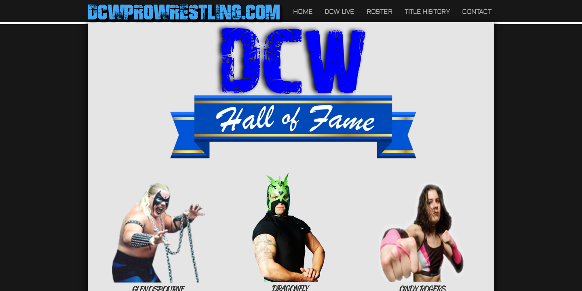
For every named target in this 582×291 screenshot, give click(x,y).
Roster (379, 12)
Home (302, 12)
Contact (476, 12)
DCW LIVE (339, 12)
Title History (427, 12)
